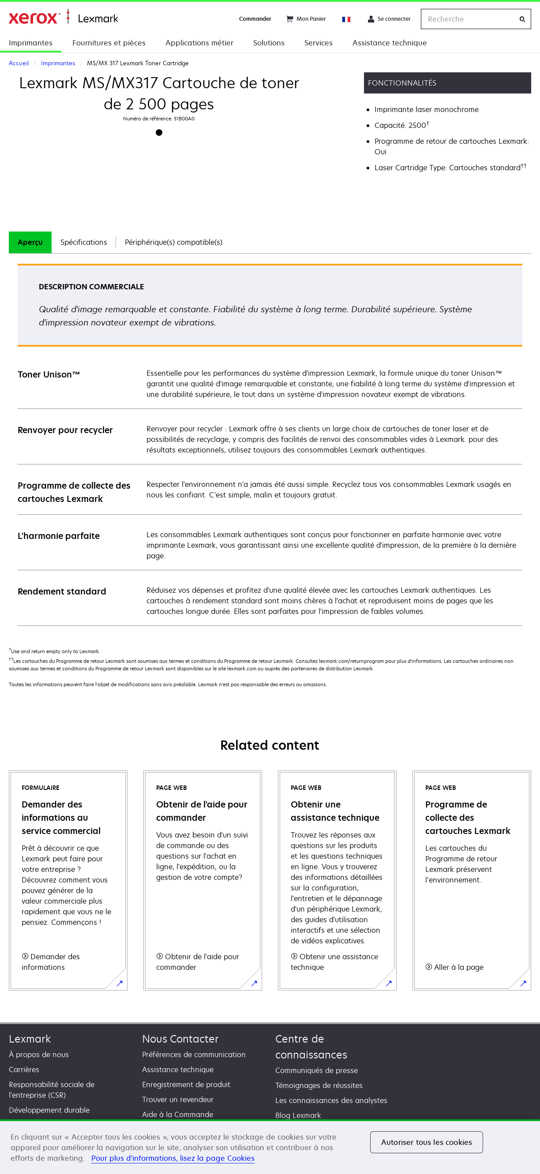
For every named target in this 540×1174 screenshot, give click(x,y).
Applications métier (199, 43)
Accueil (63, 16)
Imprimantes (30, 43)
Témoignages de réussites (319, 1085)
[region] (270, 1146)
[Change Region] (346, 19)
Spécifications (83, 242)
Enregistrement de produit (186, 1084)
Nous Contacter (180, 1039)
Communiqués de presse (316, 1070)
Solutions (269, 43)
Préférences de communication (194, 1054)
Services (318, 43)
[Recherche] (522, 19)
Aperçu (30, 242)
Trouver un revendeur (178, 1099)
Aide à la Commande (177, 1114)
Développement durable (49, 1110)
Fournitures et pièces (109, 43)
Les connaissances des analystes (331, 1100)
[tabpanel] (270, 444)
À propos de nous (39, 1054)
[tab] (30, 242)
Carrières (24, 1069)
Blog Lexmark (298, 1115)
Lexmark (30, 1039)
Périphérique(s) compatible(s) (173, 242)
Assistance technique (389, 43)
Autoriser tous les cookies (426, 1142)
